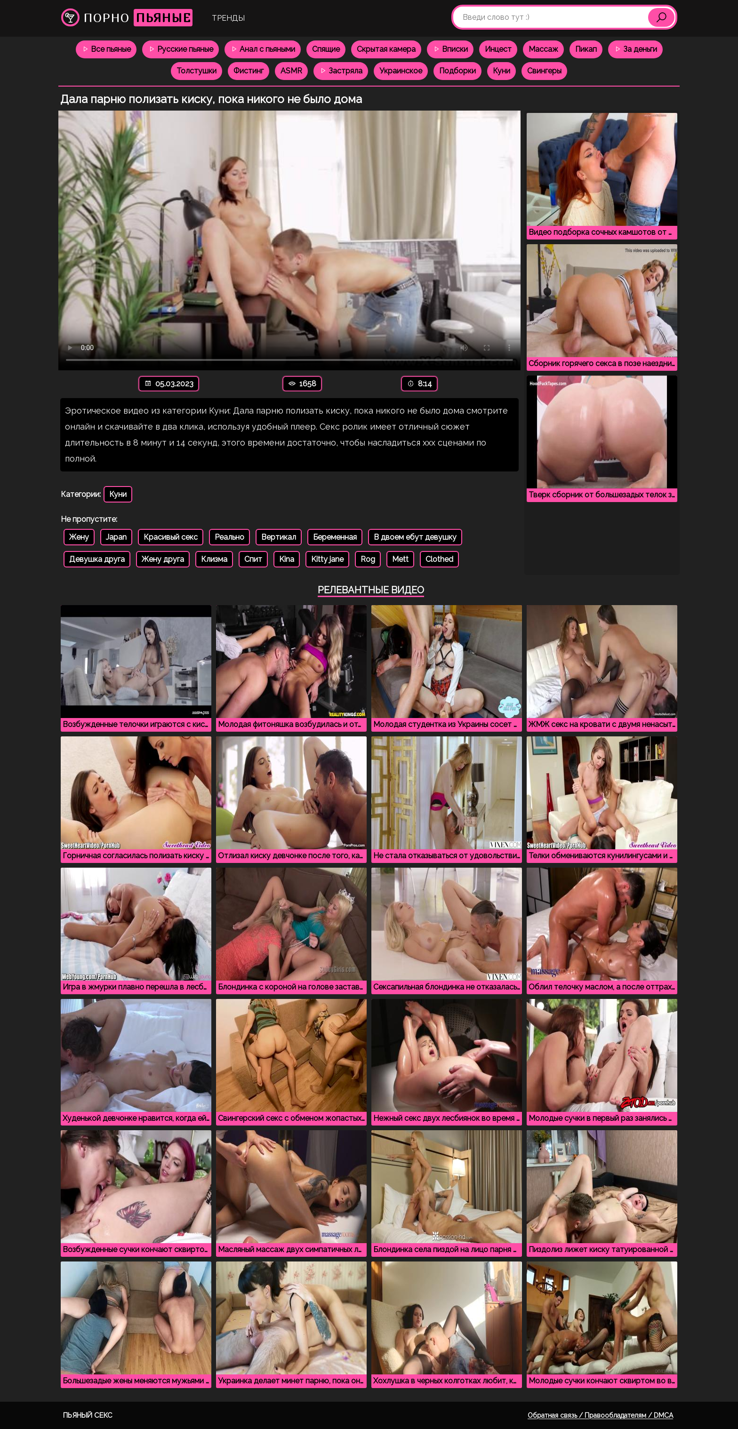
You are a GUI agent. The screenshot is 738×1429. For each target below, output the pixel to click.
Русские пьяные (180, 49)
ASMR (291, 70)
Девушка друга (97, 559)
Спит (253, 559)
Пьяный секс (87, 1415)
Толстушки (196, 70)
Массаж (543, 49)
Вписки (450, 49)
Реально (229, 537)
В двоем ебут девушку (415, 537)
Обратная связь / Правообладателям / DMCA (600, 1415)
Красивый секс (171, 537)
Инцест (498, 49)
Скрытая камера (386, 49)
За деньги (635, 49)
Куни (501, 70)
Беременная (335, 537)
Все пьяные (106, 49)
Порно (127, 17)
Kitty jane (327, 559)
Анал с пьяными (262, 49)
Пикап (586, 49)
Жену (79, 537)
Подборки (457, 70)
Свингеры (544, 70)
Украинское (400, 70)
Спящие (326, 49)
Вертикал (278, 537)
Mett (400, 559)
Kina (286, 559)
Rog (368, 559)
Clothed (439, 559)
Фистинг (248, 70)
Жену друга (163, 559)
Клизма (214, 559)
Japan (116, 537)
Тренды (228, 18)
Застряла (340, 70)
